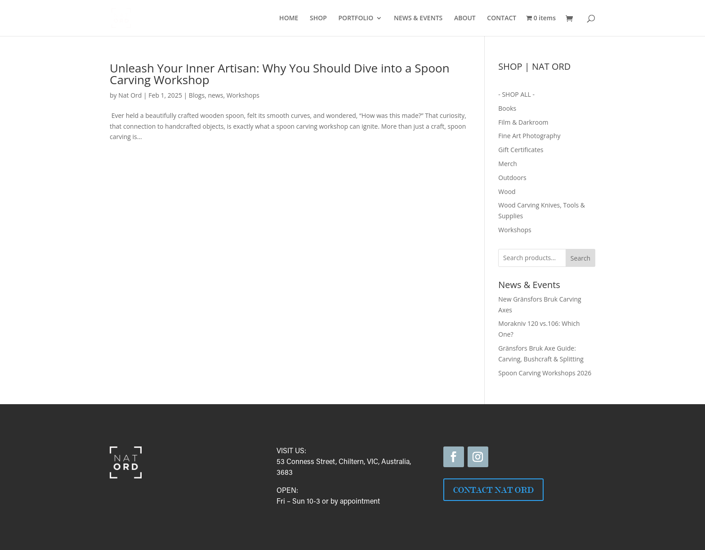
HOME (288, 18)
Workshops (243, 95)
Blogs (197, 95)
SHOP (318, 18)
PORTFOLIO (356, 18)
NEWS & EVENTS (418, 18)
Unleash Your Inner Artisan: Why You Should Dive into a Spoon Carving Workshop (280, 74)
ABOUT (465, 18)
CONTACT (501, 18)
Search (580, 258)
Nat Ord (130, 95)
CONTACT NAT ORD (493, 490)
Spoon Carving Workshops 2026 (544, 373)
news (215, 95)
